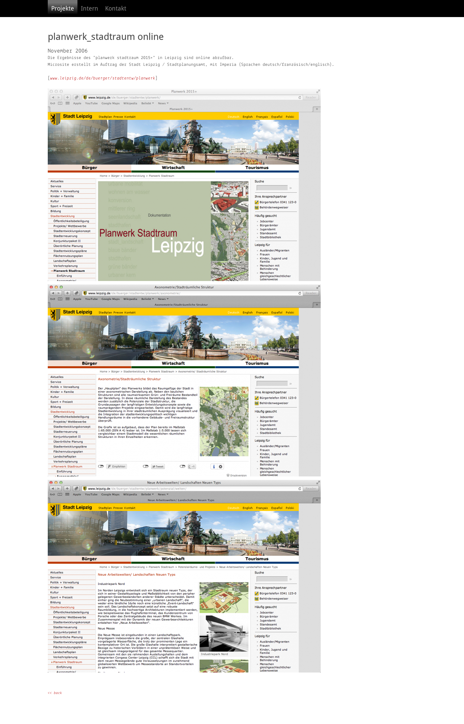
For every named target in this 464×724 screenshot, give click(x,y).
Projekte (62, 8)
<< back (55, 693)
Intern (89, 8)
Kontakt (115, 8)
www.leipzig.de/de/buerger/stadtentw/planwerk (102, 78)
